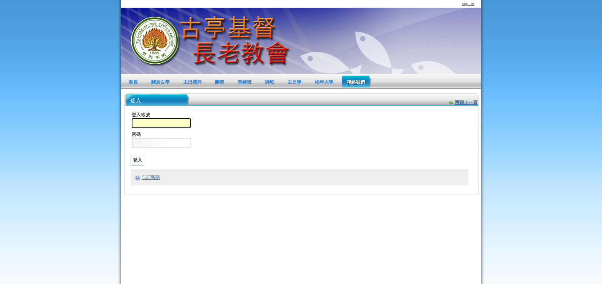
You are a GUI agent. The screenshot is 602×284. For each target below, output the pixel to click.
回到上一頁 (466, 102)
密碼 (136, 134)
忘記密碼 (151, 177)
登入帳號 (141, 114)
